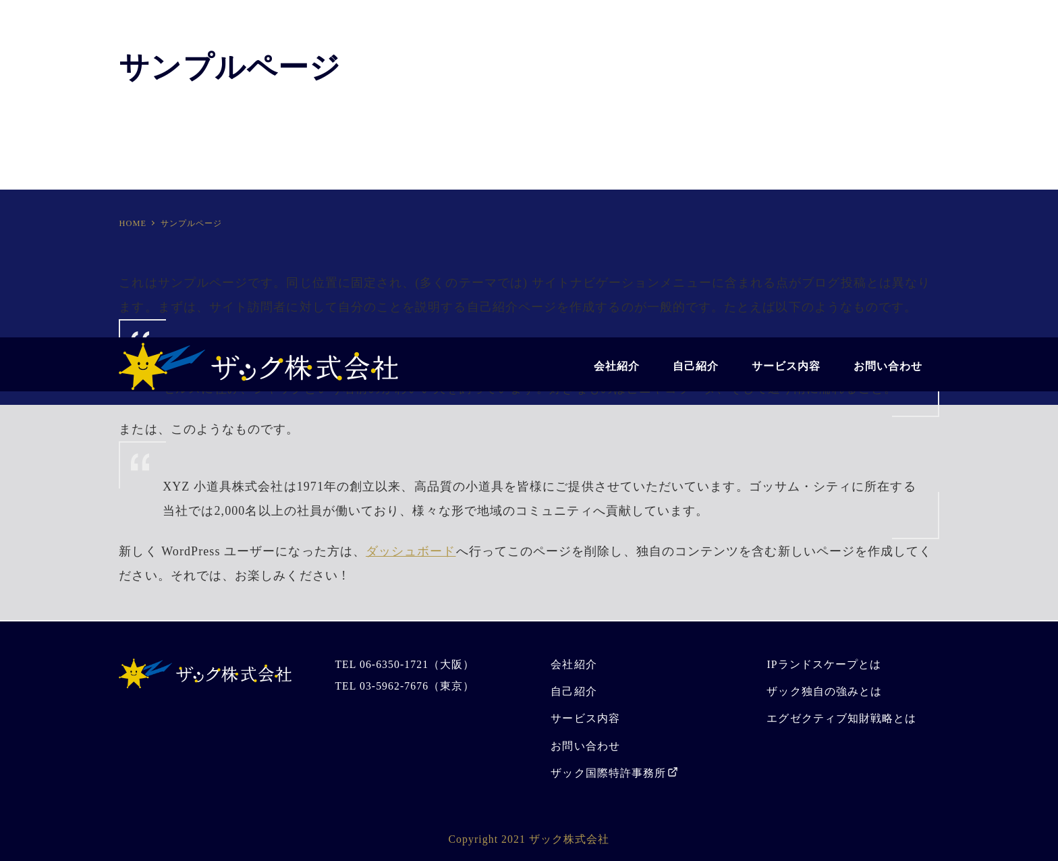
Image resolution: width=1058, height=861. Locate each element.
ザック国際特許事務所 (608, 773)
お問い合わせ (585, 746)
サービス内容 (585, 718)
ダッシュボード (411, 551)
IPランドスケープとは (824, 664)
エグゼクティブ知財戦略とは (841, 718)
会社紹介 (573, 664)
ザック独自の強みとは (824, 691)
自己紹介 (573, 691)
